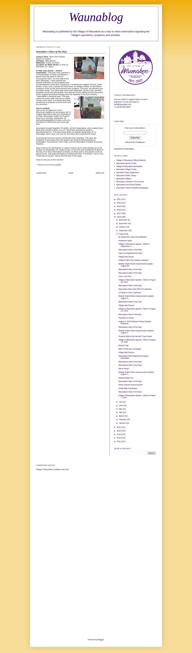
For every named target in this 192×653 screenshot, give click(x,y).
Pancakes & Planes (126, 318)
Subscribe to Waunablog (124, 149)
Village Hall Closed (126, 257)
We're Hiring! (123, 369)
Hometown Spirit (125, 241)
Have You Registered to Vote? (130, 253)
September (123, 231)
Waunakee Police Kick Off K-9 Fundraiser (135, 289)
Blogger (101, 640)
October (122, 227)
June (121, 405)
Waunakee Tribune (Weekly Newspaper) (132, 188)
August (122, 234)
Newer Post (41, 173)
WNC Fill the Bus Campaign (129, 349)
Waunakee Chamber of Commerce (130, 182)
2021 (119, 199)
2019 (119, 206)
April (121, 412)
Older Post (100, 173)
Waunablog (96, 17)
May (121, 409)
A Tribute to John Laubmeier (129, 293)
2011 (119, 441)
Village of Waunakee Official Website (131, 160)
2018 (119, 210)
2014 (119, 431)
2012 (119, 438)
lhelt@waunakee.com (122, 104)
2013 (119, 434)
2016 (119, 217)
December (123, 220)
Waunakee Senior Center (126, 163)
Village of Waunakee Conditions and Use (52, 469)
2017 (119, 213)
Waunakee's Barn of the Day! (130, 250)
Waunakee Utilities (123, 179)
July (121, 402)
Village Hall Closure (126, 305)
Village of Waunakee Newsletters (129, 166)
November (123, 223)
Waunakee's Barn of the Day (129, 314)
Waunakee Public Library (126, 175)
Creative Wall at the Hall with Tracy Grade (135, 336)
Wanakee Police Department (127, 172)
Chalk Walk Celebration (127, 388)
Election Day (123, 345)
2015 (119, 427)
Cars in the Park (124, 276)
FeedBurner (140, 142)
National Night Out (125, 378)
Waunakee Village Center (126, 169)
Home (71, 173)
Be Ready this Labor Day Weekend (132, 237)
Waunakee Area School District (128, 185)
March (121, 416)
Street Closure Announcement (130, 385)
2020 (119, 203)
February (123, 419)
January (122, 423)
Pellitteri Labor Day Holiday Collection (133, 260)
